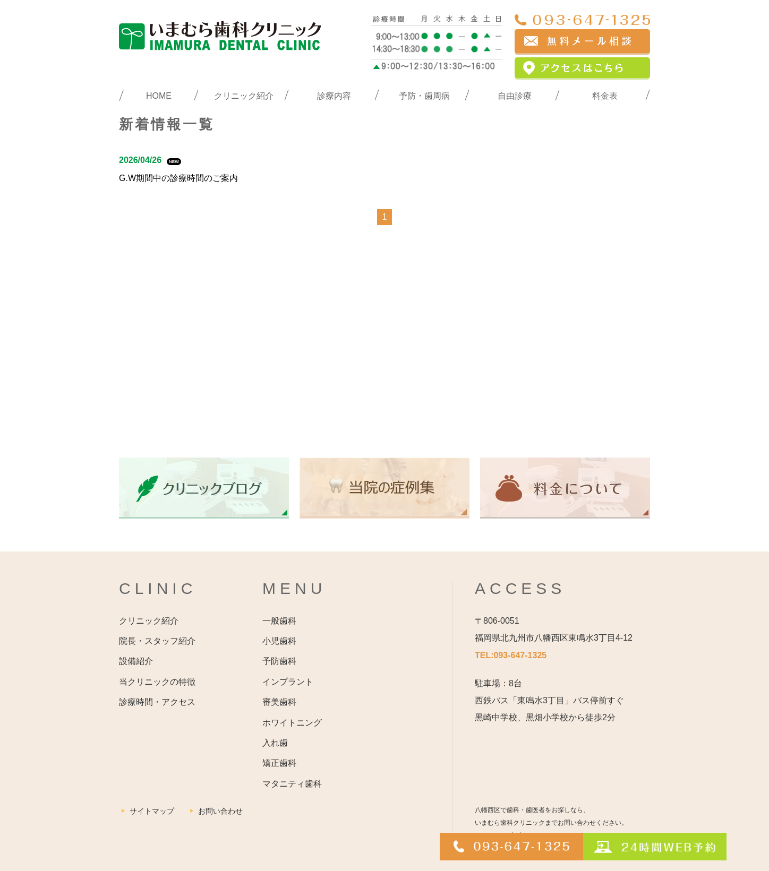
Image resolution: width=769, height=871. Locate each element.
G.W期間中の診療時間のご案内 (178, 178)
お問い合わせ (220, 811)
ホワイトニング (292, 722)
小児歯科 (279, 640)
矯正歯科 (279, 762)
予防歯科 (279, 661)
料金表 (605, 95)
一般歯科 (279, 620)
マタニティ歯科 (292, 783)
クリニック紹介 (244, 95)
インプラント (287, 681)
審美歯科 (279, 701)
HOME (159, 95)
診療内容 (334, 95)
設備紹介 (136, 661)
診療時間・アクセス (157, 701)
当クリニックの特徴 (157, 681)
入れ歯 (275, 742)
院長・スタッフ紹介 (157, 640)
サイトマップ (152, 811)
